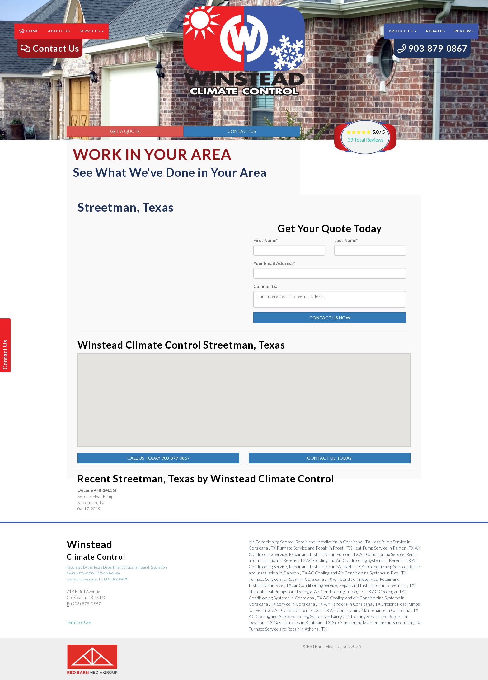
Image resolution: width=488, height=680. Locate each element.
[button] (317, 436)
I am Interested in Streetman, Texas (329, 299)
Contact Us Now (329, 317)
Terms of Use (79, 622)
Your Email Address (274, 263)
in (310, 541)
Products (403, 37)
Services (91, 37)
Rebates (435, 37)
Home (29, 37)
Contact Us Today (329, 458)
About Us (59, 37)
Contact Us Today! (6, 355)
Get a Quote (125, 131)
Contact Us (242, 131)
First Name (265, 240)
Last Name (346, 240)
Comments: (265, 286)
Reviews (464, 37)
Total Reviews (365, 140)
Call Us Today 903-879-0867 (158, 458)
